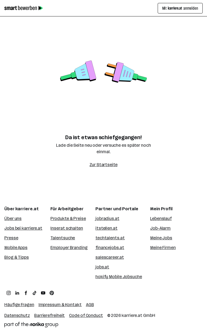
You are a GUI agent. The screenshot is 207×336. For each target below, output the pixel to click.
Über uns (13, 218)
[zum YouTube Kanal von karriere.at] (43, 293)
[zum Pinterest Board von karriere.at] (52, 293)
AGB (90, 304)
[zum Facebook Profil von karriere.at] (26, 293)
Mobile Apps (15, 247)
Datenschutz (17, 315)
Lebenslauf (161, 218)
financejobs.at (109, 247)
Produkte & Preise (68, 218)
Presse (11, 237)
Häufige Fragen (19, 304)
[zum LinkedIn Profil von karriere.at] (17, 293)
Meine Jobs (161, 237)
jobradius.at (107, 218)
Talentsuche (62, 237)
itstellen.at (106, 228)
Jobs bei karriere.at (23, 228)
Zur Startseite (103, 164)
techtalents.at (110, 237)
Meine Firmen (163, 247)
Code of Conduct (86, 315)
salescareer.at (109, 257)
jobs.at (102, 267)
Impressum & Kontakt (60, 304)
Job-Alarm (160, 228)
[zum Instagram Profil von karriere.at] (8, 293)
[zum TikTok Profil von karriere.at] (34, 293)
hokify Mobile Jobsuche (118, 276)
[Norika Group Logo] (31, 324)
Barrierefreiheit (49, 315)
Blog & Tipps (16, 257)
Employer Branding (68, 247)
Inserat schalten (66, 228)
